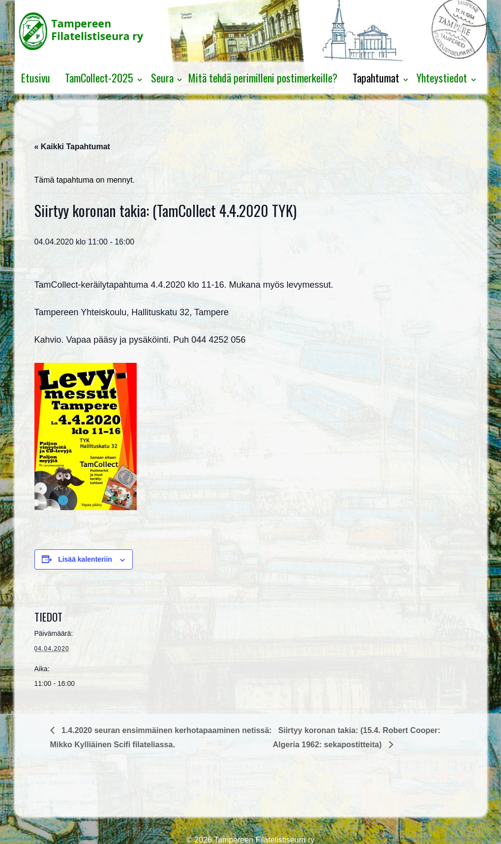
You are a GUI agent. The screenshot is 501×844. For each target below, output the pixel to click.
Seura (162, 77)
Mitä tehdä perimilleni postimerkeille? (262, 77)
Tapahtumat (376, 77)
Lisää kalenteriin (85, 559)
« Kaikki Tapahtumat (72, 146)
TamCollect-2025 (99, 77)
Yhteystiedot (441, 77)
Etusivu (35, 77)
